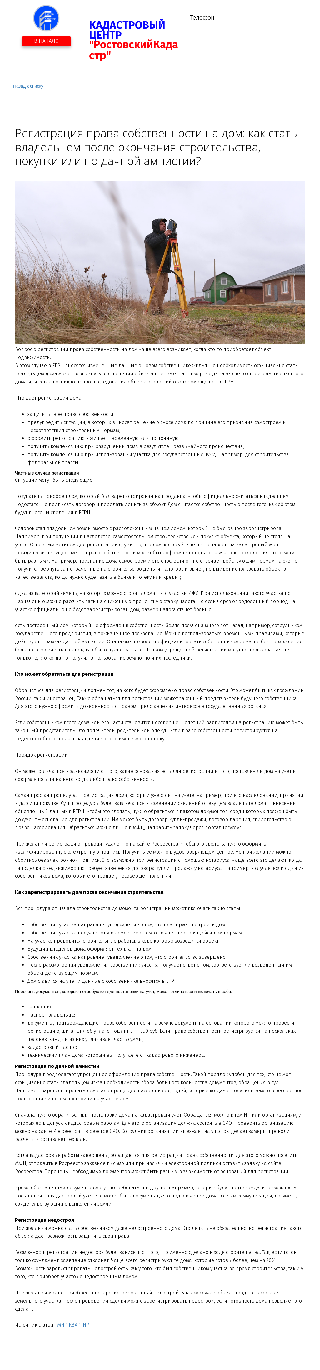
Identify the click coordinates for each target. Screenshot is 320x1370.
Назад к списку (28, 86)
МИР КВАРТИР (72, 1325)
